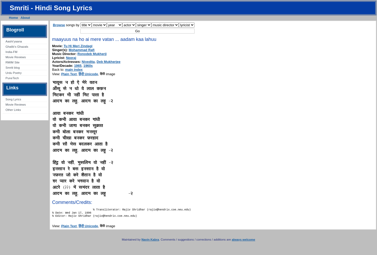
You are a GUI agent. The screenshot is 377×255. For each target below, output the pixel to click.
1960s (88, 66)
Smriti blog (12, 67)
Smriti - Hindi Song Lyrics (51, 8)
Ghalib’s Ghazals (16, 46)
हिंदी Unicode (88, 74)
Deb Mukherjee (108, 62)
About (25, 18)
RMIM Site (12, 62)
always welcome (243, 241)
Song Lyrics (13, 99)
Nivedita (88, 62)
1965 (77, 66)
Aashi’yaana (13, 41)
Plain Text (69, 74)
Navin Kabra (150, 241)
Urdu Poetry (13, 72)
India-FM (11, 51)
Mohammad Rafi (82, 50)
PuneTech (12, 78)
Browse (59, 25)
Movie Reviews (15, 57)
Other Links (13, 109)
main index (74, 70)
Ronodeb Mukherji (92, 54)
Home (13, 18)
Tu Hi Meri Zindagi (78, 46)
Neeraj (71, 58)
